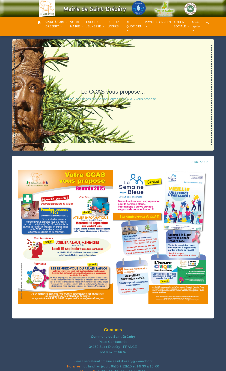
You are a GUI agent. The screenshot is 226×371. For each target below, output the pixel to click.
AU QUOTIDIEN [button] (134, 24)
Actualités (110, 99)
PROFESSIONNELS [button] (158, 22)
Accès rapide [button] (196, 24)
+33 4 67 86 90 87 (113, 352)
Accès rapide (91, 99)
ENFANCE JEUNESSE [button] (94, 24)
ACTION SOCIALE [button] (180, 24)
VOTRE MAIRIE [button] (75, 24)
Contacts (113, 329)
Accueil (73, 99)
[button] (39, 23)
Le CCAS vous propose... (140, 99)
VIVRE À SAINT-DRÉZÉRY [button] (56, 24)
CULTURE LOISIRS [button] (114, 24)
